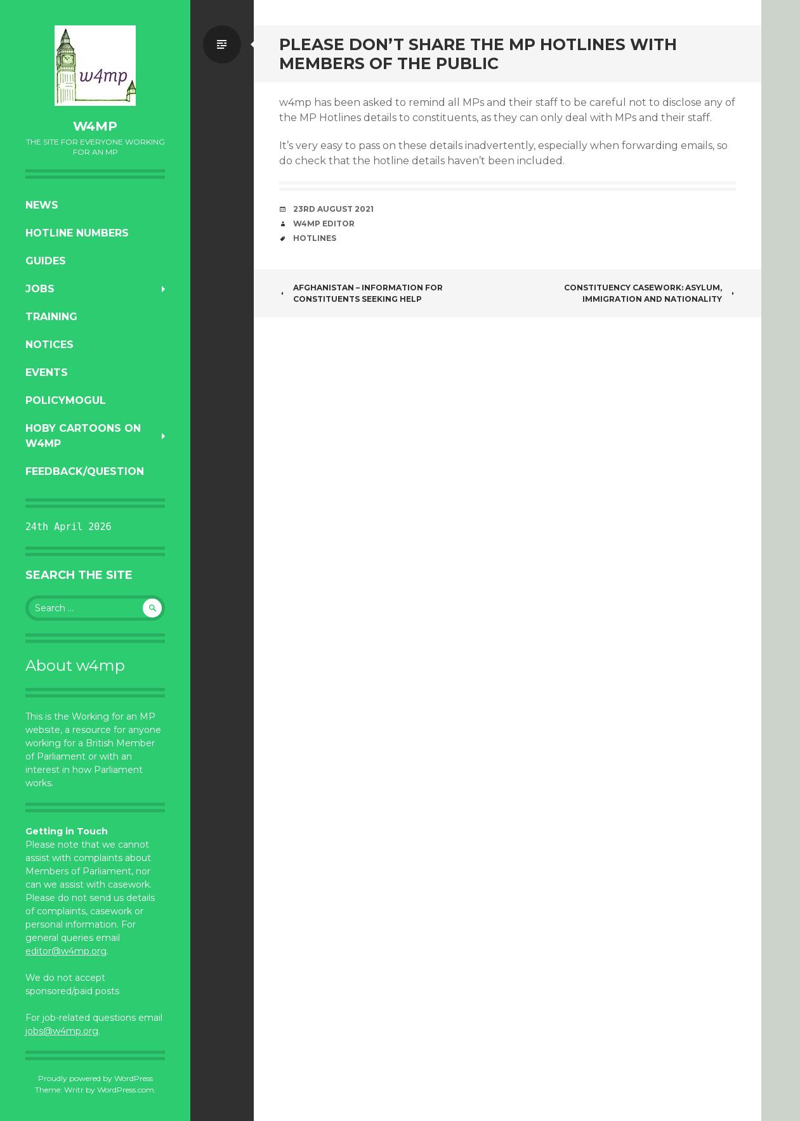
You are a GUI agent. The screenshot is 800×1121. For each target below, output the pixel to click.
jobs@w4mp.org (61, 1031)
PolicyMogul (65, 400)
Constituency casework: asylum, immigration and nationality (650, 293)
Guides (45, 261)
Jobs (40, 289)
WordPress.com (125, 1089)
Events (46, 372)
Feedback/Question (84, 471)
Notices (49, 345)
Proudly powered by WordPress (95, 1078)
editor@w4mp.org (66, 951)
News (41, 205)
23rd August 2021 (333, 209)
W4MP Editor (324, 223)
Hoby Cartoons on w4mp (83, 436)
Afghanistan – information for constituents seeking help (361, 293)
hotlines (314, 238)
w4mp (95, 126)
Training (51, 317)
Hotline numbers (77, 233)
